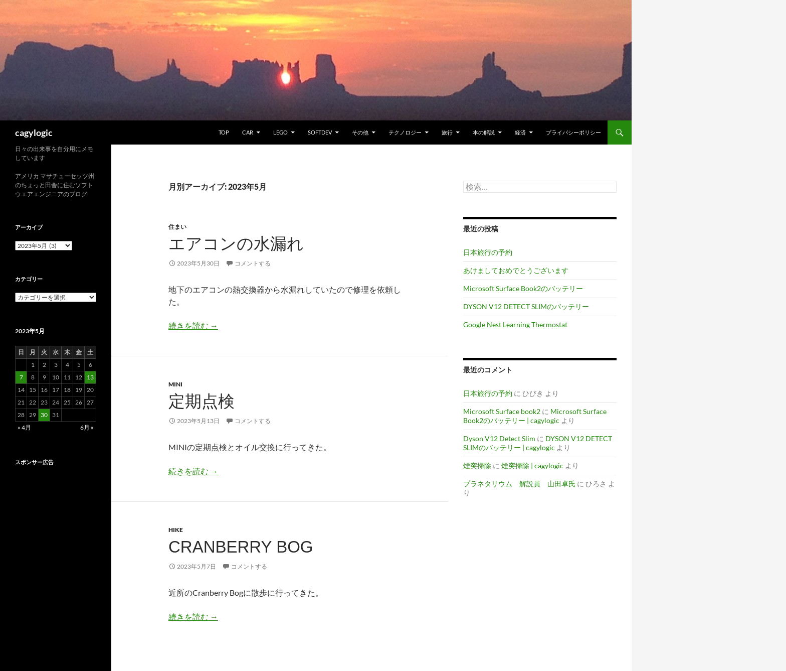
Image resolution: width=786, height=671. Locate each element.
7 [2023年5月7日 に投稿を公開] (21, 377)
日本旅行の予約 (487, 252)
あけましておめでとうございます (515, 270)
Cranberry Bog (240, 547)
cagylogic (34, 132)
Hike (175, 529)
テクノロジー (405, 132)
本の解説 (484, 132)
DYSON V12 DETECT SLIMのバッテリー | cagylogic (537, 443)
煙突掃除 (477, 465)
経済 (520, 132)
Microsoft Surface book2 (501, 411)
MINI (175, 384)
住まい (177, 226)
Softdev (320, 132)
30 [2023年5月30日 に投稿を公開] (44, 415)
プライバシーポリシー (573, 132)
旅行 (447, 132)
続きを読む (193, 325)
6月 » (87, 427)
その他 (360, 132)
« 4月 (24, 427)
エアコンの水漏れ (236, 243)
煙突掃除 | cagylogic (532, 465)
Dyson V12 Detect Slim (499, 438)
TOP (224, 132)
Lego (280, 132)
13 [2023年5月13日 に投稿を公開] (90, 377)
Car (247, 132)
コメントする (253, 263)
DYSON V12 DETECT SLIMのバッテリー (526, 306)
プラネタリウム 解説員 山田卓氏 (519, 483)
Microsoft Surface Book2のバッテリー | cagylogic (535, 416)
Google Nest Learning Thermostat (515, 324)
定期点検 (201, 401)
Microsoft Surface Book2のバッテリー (523, 288)
